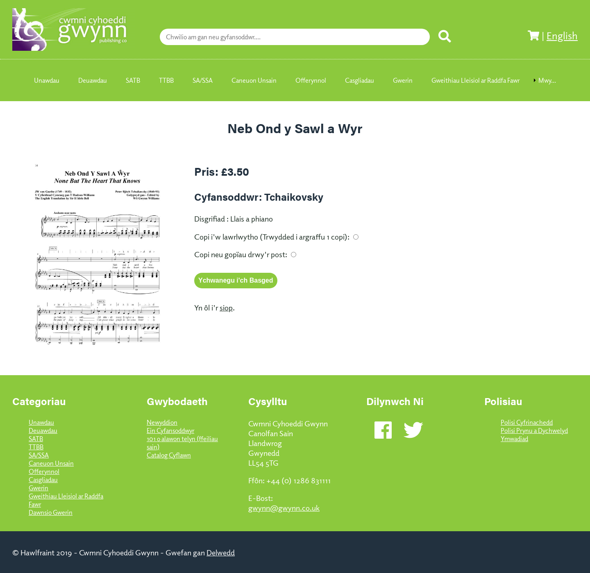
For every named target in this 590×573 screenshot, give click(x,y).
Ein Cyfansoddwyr (170, 430)
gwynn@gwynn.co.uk (284, 507)
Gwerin (38, 488)
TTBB (36, 447)
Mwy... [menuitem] (547, 80)
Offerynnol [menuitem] (310, 80)
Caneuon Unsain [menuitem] (254, 80)
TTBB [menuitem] (166, 80)
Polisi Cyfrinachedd (527, 422)
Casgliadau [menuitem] (359, 80)
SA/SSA (39, 455)
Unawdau (41, 422)
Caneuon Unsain (51, 463)
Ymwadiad (514, 439)
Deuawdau (43, 430)
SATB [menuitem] (133, 80)
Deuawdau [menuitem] (92, 80)
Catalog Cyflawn (169, 455)
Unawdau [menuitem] (46, 80)
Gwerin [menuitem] (403, 80)
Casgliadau (43, 480)
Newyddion (162, 422)
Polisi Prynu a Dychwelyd (534, 430)
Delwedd (220, 552)
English (562, 35)
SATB (36, 439)
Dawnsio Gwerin (51, 512)
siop (226, 307)
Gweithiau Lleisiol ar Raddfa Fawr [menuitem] (475, 80)
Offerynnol (44, 471)
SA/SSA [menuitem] (203, 80)
